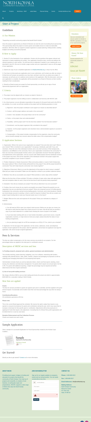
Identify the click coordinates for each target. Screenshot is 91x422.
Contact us (23, 357)
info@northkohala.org (38, 69)
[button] (3, 18)
